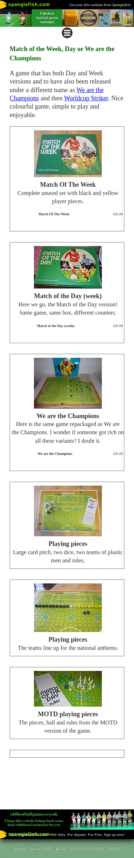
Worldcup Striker (86, 98)
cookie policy (40, 847)
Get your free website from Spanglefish (99, 4)
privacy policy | (69, 847)
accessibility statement (102, 847)
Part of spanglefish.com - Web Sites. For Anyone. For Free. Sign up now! (66, 834)
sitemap (19, 847)
